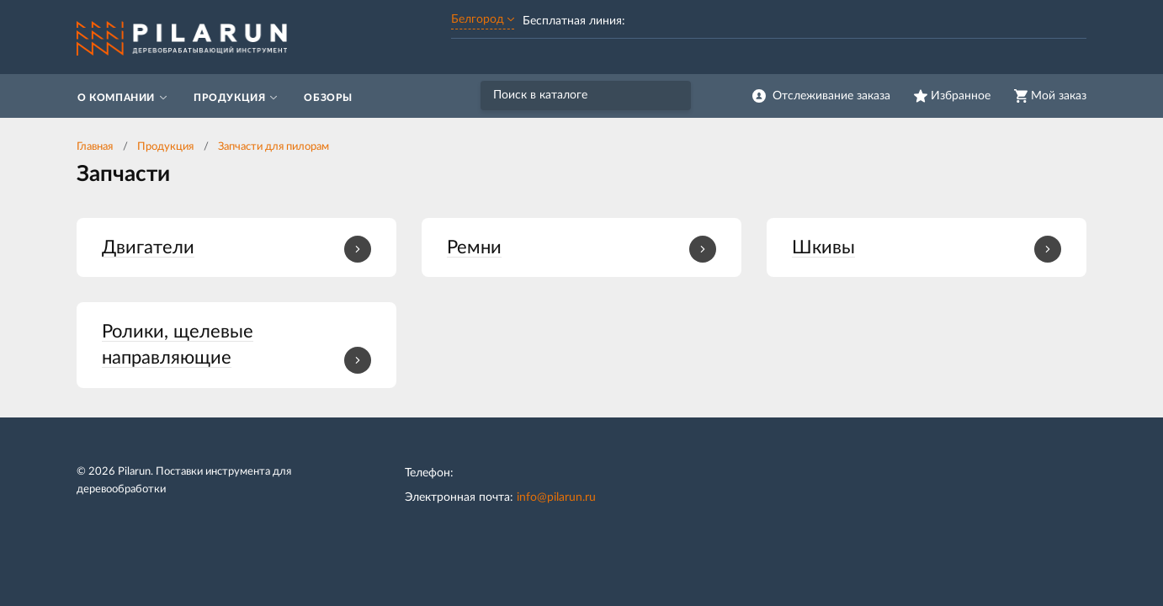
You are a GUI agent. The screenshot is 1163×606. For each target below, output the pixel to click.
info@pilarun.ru (556, 497)
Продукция (165, 146)
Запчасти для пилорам (273, 146)
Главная (95, 146)
